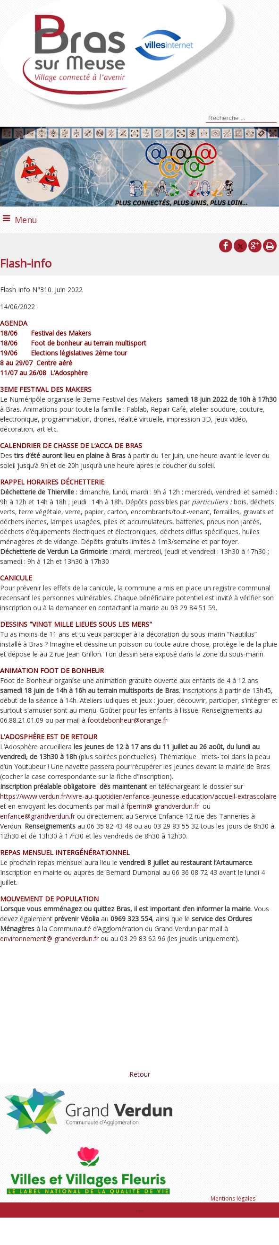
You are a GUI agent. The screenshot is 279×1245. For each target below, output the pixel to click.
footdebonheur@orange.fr (127, 720)
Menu (26, 219)
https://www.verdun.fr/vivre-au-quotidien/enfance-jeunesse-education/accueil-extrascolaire (138, 796)
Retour (139, 1074)
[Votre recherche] (241, 118)
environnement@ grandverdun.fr (49, 938)
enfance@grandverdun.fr (37, 816)
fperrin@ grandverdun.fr (163, 806)
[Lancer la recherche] (204, 118)
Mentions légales (233, 1198)
